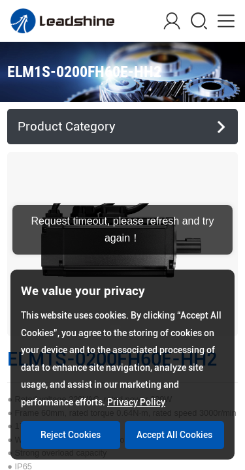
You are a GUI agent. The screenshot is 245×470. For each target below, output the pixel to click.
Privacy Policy (136, 402)
